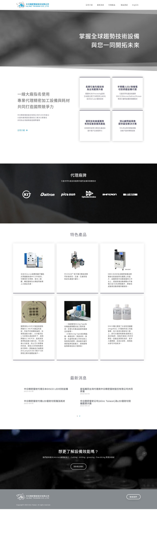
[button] (22, 130)
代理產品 (112, 5)
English (135, 5)
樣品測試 (124, 5)
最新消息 (100, 5)
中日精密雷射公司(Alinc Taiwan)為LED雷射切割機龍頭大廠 (106, 402)
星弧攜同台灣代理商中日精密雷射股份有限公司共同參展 (106, 390)
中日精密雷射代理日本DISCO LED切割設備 (48, 389)
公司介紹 (89, 5)
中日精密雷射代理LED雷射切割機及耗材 (46, 401)
